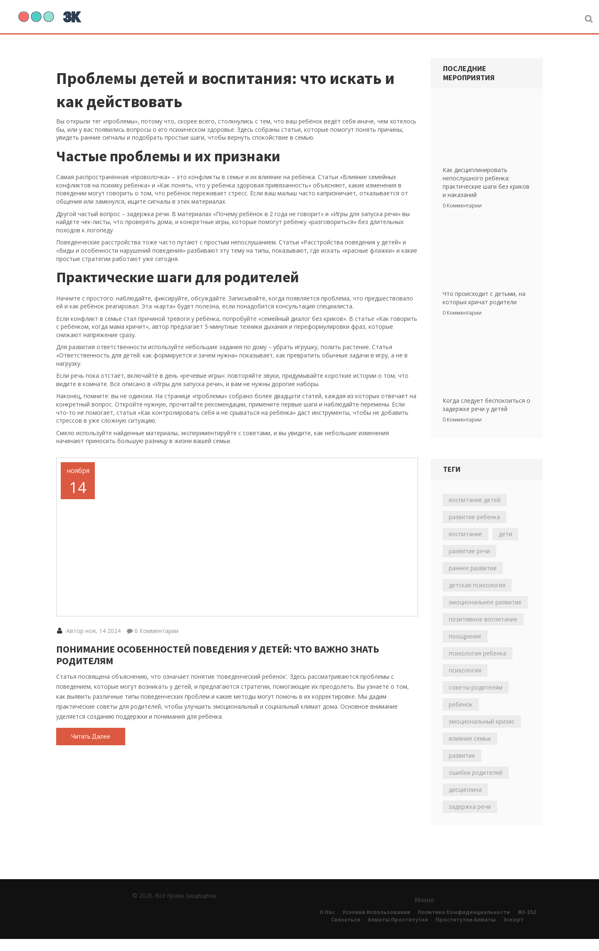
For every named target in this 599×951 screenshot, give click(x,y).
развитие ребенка (474, 529)
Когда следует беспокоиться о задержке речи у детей (486, 417)
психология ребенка (477, 665)
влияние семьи (470, 750)
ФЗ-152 (526, 924)
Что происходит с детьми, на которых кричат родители (484, 306)
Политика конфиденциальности (464, 924)
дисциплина (465, 802)
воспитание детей (474, 512)
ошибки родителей (475, 784)
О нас (327, 924)
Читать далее (90, 781)
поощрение (465, 648)
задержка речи (470, 819)
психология (465, 682)
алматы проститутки (398, 931)
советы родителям (475, 699)
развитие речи (469, 563)
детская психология (477, 597)
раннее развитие (473, 580)
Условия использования (376, 924)
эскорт (513, 931)
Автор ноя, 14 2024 (89, 676)
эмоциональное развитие (485, 614)
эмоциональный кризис (482, 733)
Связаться (345, 931)
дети (505, 546)
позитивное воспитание (483, 631)
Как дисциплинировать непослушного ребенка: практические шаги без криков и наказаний (486, 186)
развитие (462, 767)
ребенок (461, 716)
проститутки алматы (466, 931)
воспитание (465, 546)
